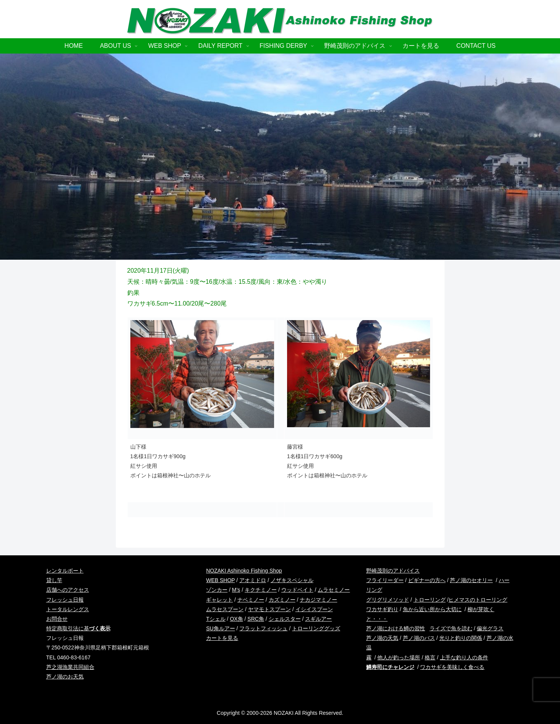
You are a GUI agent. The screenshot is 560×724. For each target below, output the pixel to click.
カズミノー (282, 600)
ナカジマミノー (318, 600)
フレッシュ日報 (65, 600)
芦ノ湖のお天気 (65, 677)
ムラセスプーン (224, 609)
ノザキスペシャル (292, 580)
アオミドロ (252, 580)
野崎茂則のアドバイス (393, 571)
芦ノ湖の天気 (382, 638)
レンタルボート (65, 571)
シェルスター (285, 619)
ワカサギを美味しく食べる (452, 667)
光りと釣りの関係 (460, 638)
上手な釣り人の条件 (464, 657)
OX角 (236, 619)
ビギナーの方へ (427, 580)
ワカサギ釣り (382, 609)
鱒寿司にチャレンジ (390, 667)
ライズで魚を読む (451, 628)
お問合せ (57, 619)
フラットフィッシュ (263, 628)
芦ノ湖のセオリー (471, 580)
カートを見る (222, 638)
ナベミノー (250, 600)
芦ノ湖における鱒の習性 (395, 628)
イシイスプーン (314, 609)
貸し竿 (54, 580)
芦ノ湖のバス (419, 638)
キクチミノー (261, 590)
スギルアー (318, 619)
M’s (236, 590)
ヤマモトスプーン (269, 609)
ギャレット (219, 600)
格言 (430, 657)
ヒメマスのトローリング (477, 600)
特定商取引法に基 (78, 628)
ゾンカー (216, 590)
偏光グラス (490, 628)
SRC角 (255, 619)
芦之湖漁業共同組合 (70, 667)
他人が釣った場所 (398, 657)
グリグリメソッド (387, 600)
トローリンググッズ (316, 628)
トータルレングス (67, 609)
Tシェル (216, 619)
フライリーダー (385, 580)
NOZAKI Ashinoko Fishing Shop (244, 571)
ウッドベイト (297, 590)
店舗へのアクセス (67, 590)
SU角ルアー (220, 628)
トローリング (430, 600)
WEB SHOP (220, 580)
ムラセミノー (334, 590)
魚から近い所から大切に (432, 609)
